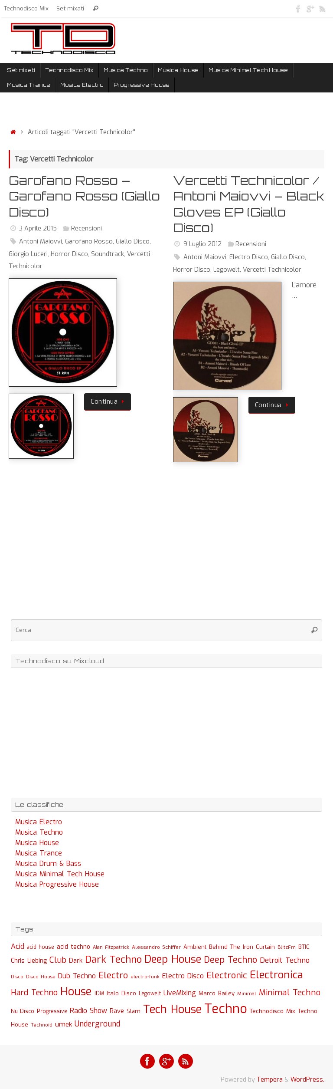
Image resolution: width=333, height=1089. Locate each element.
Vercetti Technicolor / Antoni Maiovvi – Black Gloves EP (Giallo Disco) (248, 204)
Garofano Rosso (89, 241)
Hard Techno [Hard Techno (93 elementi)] (34, 992)
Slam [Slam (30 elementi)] (133, 1011)
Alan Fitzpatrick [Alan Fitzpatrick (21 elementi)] (111, 947)
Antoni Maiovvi (40, 241)
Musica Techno (39, 832)
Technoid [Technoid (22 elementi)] (41, 1025)
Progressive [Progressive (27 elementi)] (52, 1011)
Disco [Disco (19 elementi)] (17, 977)
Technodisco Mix (26, 8)
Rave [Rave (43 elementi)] (117, 1011)
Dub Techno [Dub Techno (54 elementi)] (77, 975)
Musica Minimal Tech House (59, 873)
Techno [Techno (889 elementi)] (225, 1008)
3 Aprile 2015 (38, 228)
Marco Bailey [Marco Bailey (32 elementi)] (217, 993)
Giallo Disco (133, 241)
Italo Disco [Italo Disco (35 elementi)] (121, 993)
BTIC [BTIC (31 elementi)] (304, 947)
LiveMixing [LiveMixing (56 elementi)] (179, 992)
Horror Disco (69, 254)
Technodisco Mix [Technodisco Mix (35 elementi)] (272, 1011)
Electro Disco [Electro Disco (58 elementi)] (183, 975)
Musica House (37, 842)
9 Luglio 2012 (202, 244)
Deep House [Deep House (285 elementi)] (172, 959)
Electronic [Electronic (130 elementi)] (226, 975)
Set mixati (70, 8)
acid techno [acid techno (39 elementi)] (73, 947)
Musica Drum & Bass (48, 863)
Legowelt (226, 270)
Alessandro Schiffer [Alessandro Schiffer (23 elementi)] (156, 947)
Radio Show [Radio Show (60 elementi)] (88, 1010)
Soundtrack (107, 254)
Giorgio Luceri (28, 254)
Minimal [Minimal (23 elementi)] (246, 993)
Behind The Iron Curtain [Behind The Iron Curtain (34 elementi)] (242, 947)
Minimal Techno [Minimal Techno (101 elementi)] (289, 992)
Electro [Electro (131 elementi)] (113, 975)
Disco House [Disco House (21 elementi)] (41, 977)
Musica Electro (38, 821)
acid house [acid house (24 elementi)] (40, 947)
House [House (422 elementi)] (76, 991)
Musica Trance (38, 853)
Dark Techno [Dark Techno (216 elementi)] (113, 959)
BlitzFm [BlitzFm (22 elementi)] (287, 947)
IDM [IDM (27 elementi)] (99, 993)
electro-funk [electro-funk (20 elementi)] (145, 977)
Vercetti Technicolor (272, 270)
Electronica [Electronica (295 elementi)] (276, 975)
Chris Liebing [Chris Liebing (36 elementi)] (29, 960)
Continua (109, 402)
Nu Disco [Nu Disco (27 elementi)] (22, 1011)
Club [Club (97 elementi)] (57, 959)
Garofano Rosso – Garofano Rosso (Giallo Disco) (84, 196)
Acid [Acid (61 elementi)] (17, 946)
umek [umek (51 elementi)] (63, 1024)
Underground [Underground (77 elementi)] (97, 1024)
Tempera (270, 1080)
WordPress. (307, 1080)
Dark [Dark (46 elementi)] (75, 960)
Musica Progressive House (57, 884)
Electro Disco (248, 257)
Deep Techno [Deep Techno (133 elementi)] (230, 960)
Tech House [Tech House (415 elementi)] (172, 1009)
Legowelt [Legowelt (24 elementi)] (150, 993)
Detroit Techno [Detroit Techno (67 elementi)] (285, 960)
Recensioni (86, 228)
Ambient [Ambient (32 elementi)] (194, 947)
